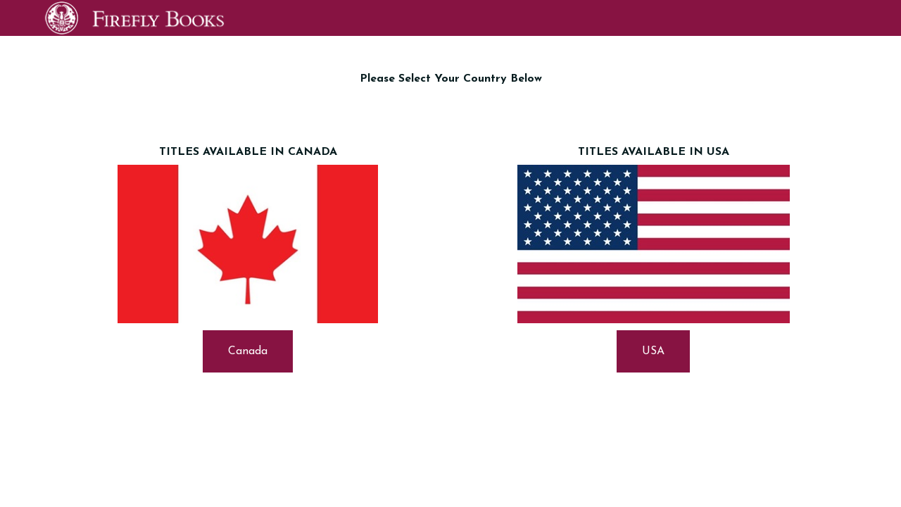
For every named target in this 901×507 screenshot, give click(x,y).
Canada (247, 351)
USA (653, 351)
